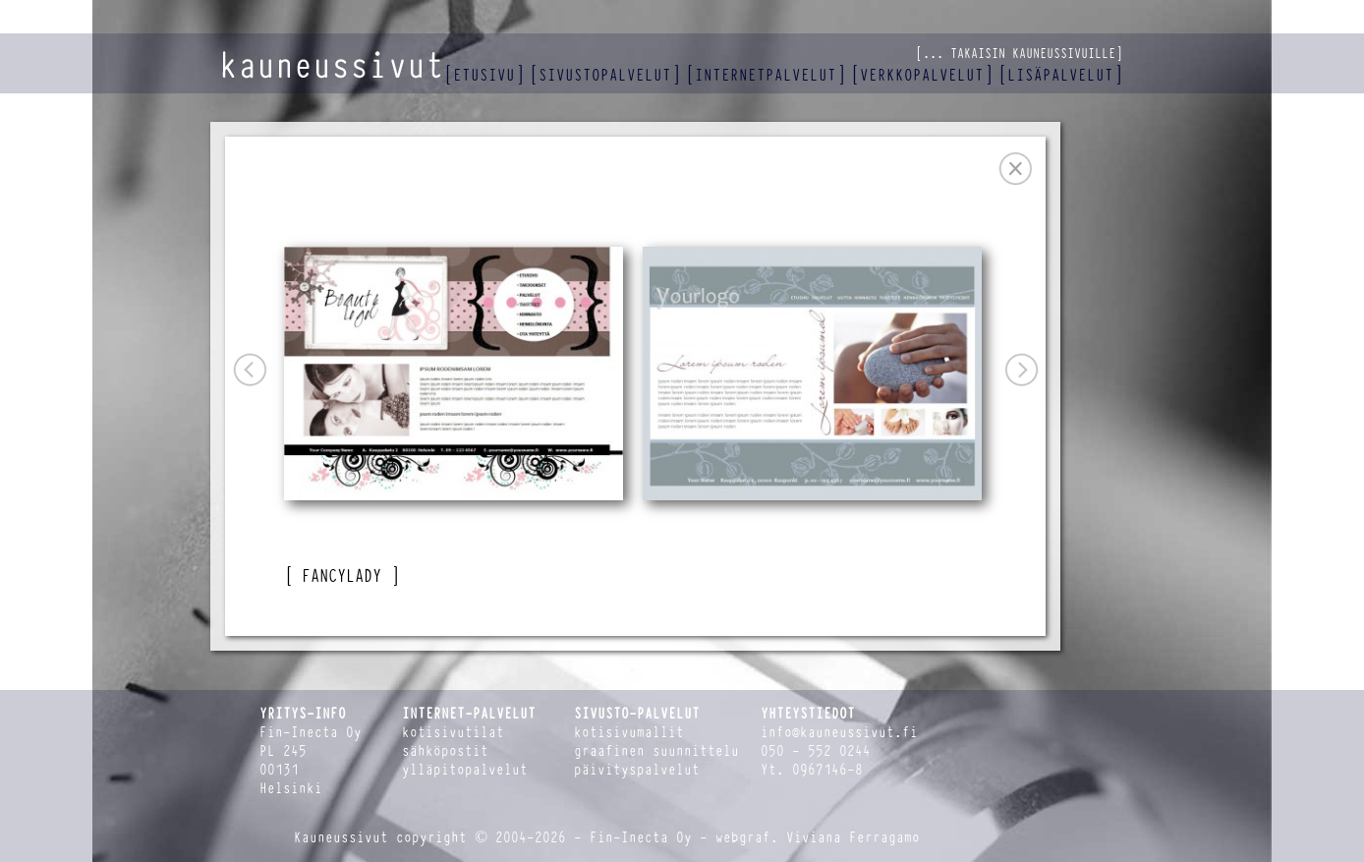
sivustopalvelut (605, 75)
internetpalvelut (765, 75)
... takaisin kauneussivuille (1019, 53)
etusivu (484, 75)
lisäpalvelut (1060, 75)
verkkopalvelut (922, 75)
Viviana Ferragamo (853, 838)
